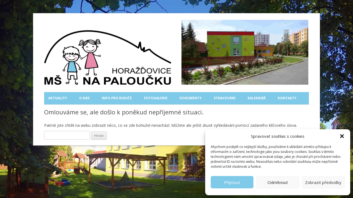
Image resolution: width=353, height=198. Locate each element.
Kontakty (287, 98)
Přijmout (232, 182)
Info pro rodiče (117, 98)
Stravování (225, 98)
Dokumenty (191, 98)
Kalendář (257, 98)
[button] (342, 136)
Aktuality (57, 98)
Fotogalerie (155, 98)
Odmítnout (278, 182)
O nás (84, 98)
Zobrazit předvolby (323, 182)
